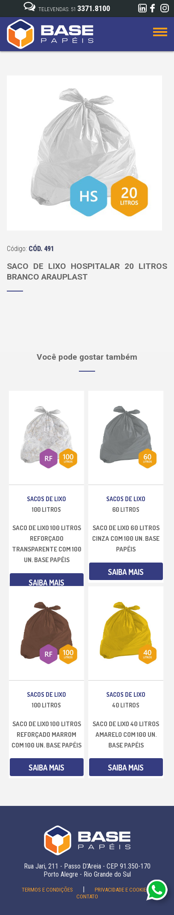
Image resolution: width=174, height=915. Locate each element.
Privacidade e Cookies (123, 889)
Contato (87, 896)
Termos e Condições (48, 889)
